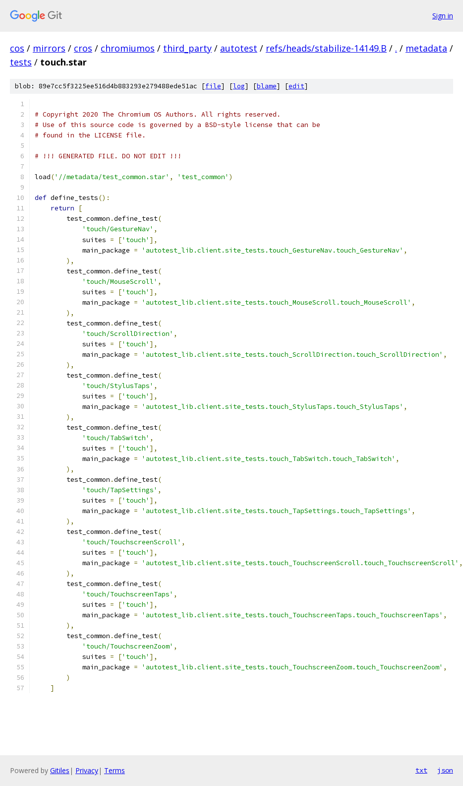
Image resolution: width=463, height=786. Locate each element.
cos (17, 48)
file (213, 86)
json (445, 770)
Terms (114, 770)
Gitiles (59, 770)
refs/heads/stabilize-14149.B (326, 48)
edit (296, 86)
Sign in (442, 15)
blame (267, 86)
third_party (187, 48)
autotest (238, 48)
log (239, 86)
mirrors (49, 48)
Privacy (86, 770)
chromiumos (128, 48)
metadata (426, 48)
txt (421, 770)
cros (83, 48)
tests (21, 62)
